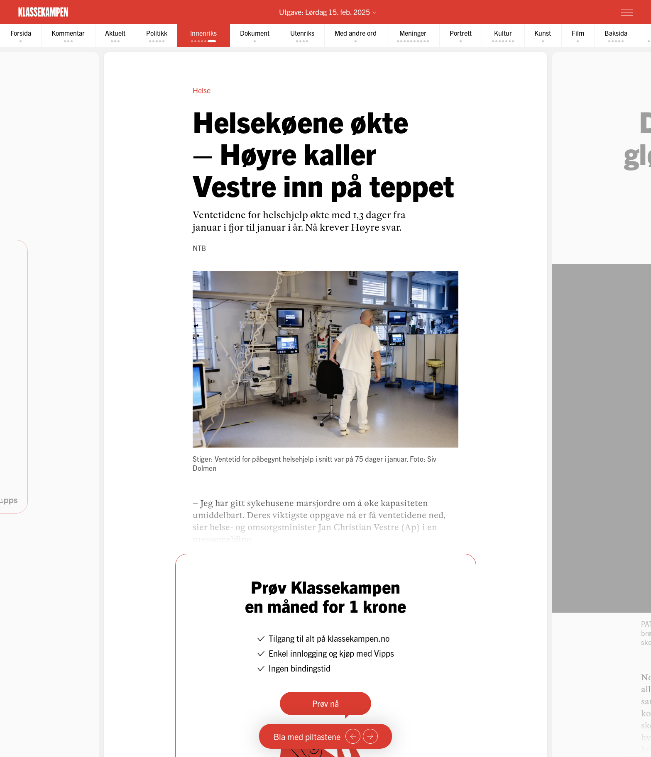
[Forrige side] (352, 736)
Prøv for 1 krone (577, 11)
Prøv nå (325, 704)
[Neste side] (370, 736)
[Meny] (627, 12)
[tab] (21, 36)
